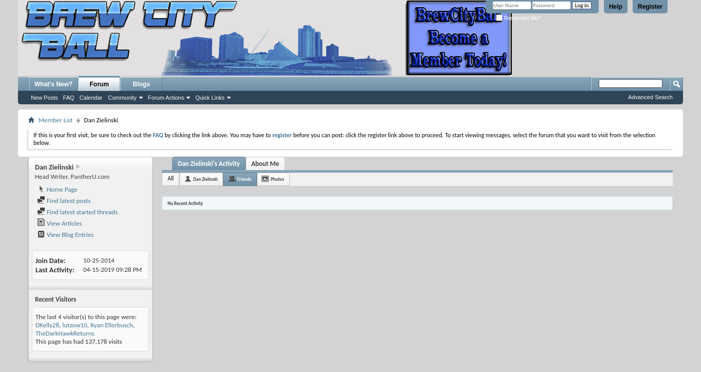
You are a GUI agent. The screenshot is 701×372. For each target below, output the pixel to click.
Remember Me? (518, 18)
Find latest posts (64, 200)
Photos (277, 179)
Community (122, 98)
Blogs (141, 84)
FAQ (69, 98)
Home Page (57, 189)
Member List (55, 120)
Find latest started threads (77, 212)
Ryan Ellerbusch (111, 325)
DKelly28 (47, 325)
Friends (244, 179)
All (171, 178)
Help (615, 6)
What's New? (53, 84)
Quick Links (210, 98)
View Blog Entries (65, 234)
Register (650, 6)
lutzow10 (74, 325)
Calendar (91, 98)
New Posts (44, 98)
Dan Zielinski (205, 179)
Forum (99, 84)
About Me (265, 164)
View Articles (59, 223)
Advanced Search (650, 97)
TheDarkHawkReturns (65, 333)
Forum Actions (166, 98)
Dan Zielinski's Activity (209, 164)
